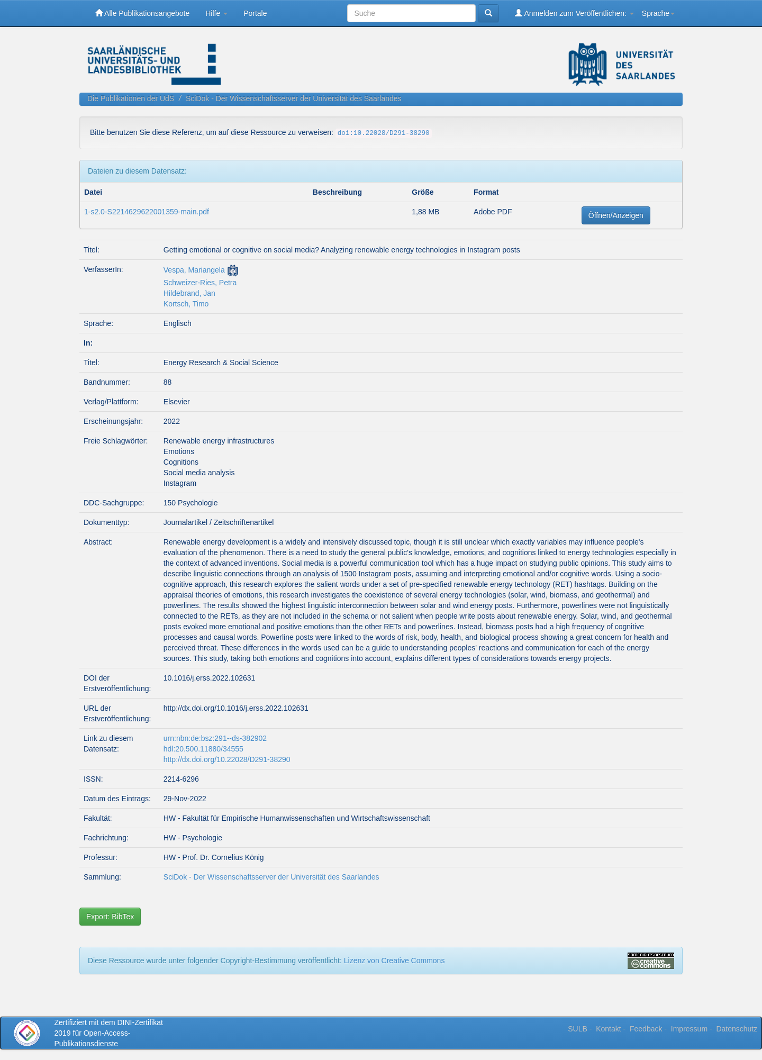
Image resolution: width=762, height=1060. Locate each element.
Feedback (646, 1029)
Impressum (689, 1029)
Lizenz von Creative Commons (394, 960)
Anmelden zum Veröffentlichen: (574, 12)
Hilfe (216, 13)
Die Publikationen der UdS (130, 98)
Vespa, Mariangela (194, 270)
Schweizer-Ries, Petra (200, 282)
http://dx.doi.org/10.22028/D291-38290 (227, 759)
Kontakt (608, 1029)
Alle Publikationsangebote (142, 12)
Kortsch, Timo (186, 304)
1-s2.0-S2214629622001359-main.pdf (146, 211)
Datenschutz (736, 1029)
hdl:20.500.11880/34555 (203, 749)
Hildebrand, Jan (189, 293)
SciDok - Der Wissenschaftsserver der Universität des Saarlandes (294, 98)
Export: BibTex (110, 916)
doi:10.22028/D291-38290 (384, 133)
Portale (255, 13)
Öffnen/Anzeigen (615, 215)
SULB (577, 1029)
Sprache (658, 13)
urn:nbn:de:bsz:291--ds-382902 (215, 738)
